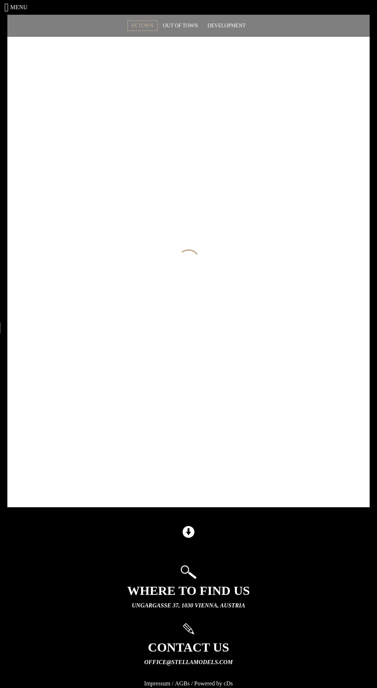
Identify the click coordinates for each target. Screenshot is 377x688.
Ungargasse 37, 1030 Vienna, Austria (188, 605)
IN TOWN (142, 25)
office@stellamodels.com (188, 662)
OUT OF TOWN (180, 25)
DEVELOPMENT (227, 25)
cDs (228, 683)
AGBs (182, 683)
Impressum (157, 683)
